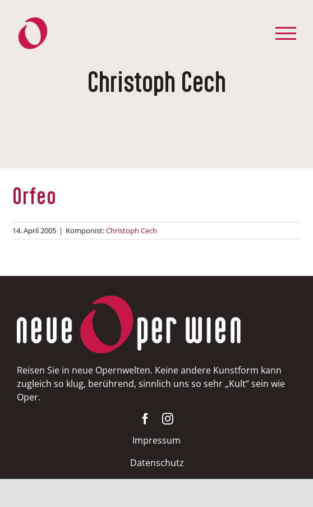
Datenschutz (156, 463)
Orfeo (34, 198)
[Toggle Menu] (286, 33)
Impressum (156, 440)
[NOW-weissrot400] (129, 300)
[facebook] (145, 419)
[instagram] (167, 419)
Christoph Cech (131, 230)
